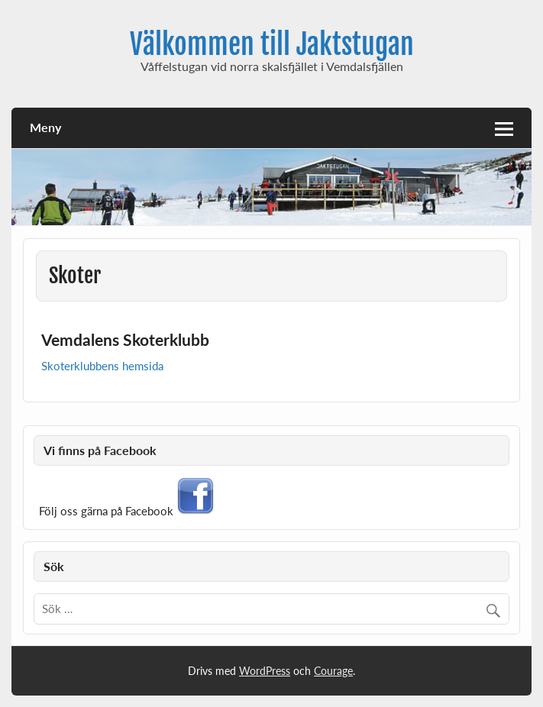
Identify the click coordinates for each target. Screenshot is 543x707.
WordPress (264, 670)
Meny (45, 127)
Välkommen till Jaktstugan (272, 44)
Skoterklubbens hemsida (102, 366)
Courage (333, 670)
